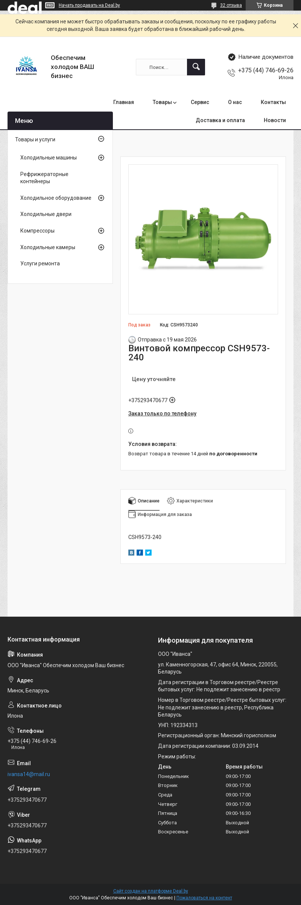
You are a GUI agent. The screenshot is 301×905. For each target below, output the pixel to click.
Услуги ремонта (40, 263)
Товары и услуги (35, 139)
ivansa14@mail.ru (29, 774)
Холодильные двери (45, 214)
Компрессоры (37, 231)
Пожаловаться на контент (204, 897)
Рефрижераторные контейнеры (44, 178)
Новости (275, 120)
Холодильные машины (48, 158)
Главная (123, 102)
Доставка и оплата (220, 120)
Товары (162, 102)
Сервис (200, 102)
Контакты (273, 102)
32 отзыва (231, 5)
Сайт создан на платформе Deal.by (150, 891)
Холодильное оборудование (55, 198)
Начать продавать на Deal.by (89, 5)
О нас (235, 102)
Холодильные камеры (47, 247)
